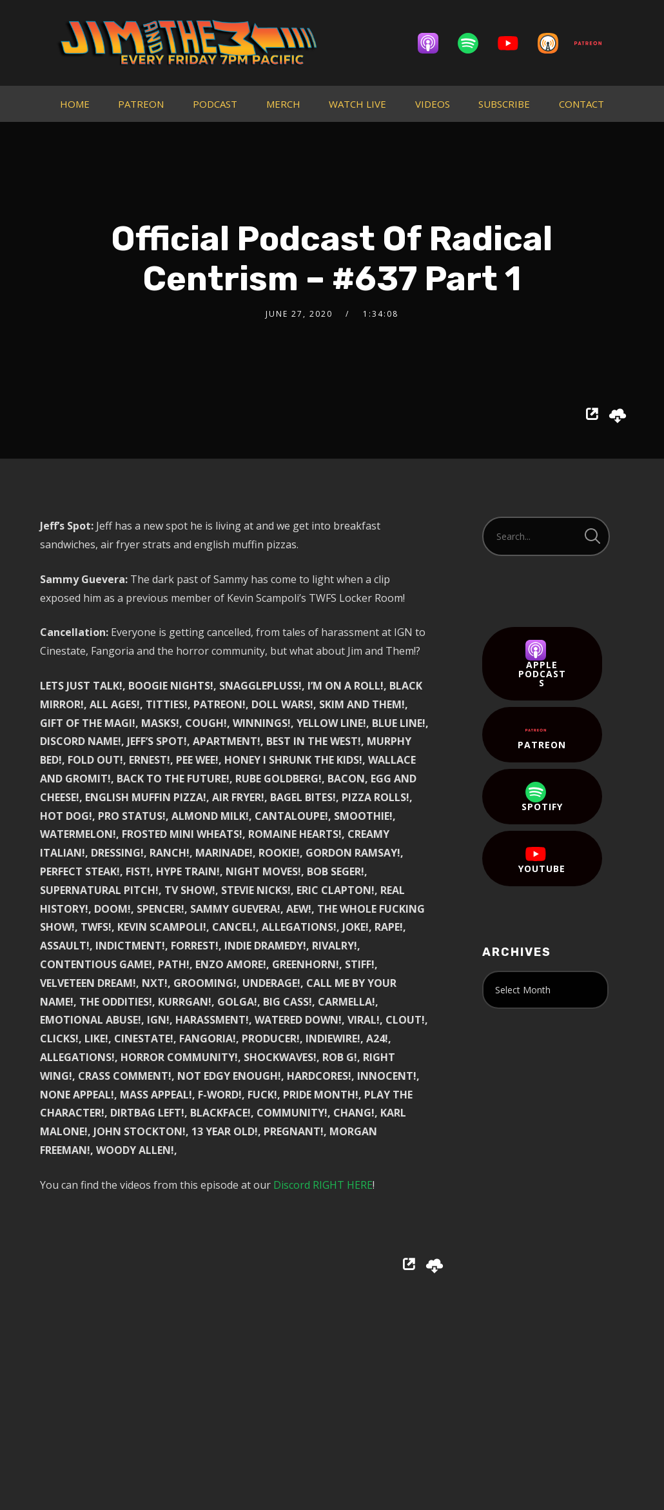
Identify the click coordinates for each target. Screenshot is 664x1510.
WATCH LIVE (357, 103)
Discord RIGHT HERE (323, 1185)
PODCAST (215, 103)
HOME (75, 103)
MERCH (283, 103)
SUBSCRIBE (504, 103)
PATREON (141, 103)
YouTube (541, 859)
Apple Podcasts (542, 664)
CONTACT (581, 103)
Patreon (542, 735)
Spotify (542, 797)
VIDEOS (432, 103)
